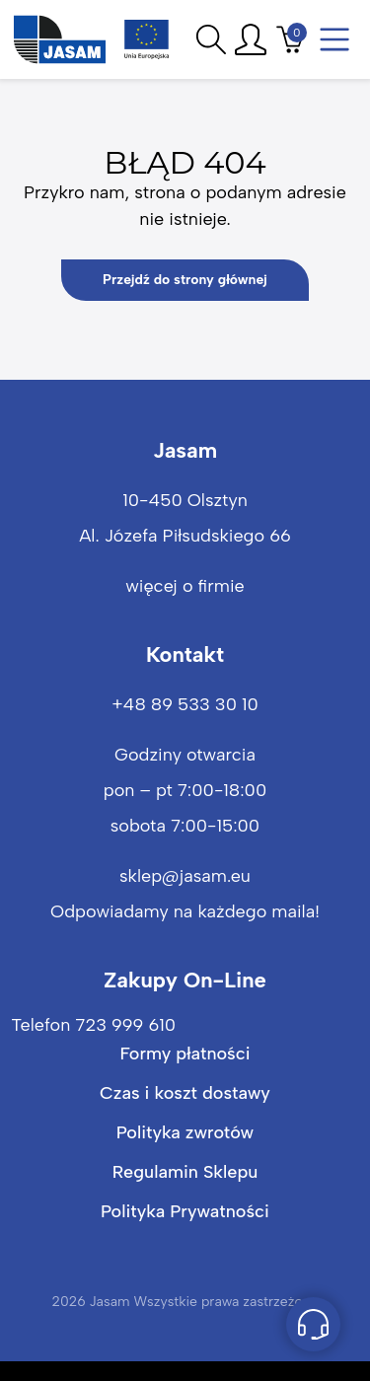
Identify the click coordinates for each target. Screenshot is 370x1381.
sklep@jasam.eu (185, 876)
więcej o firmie (184, 586)
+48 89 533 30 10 (185, 704)
